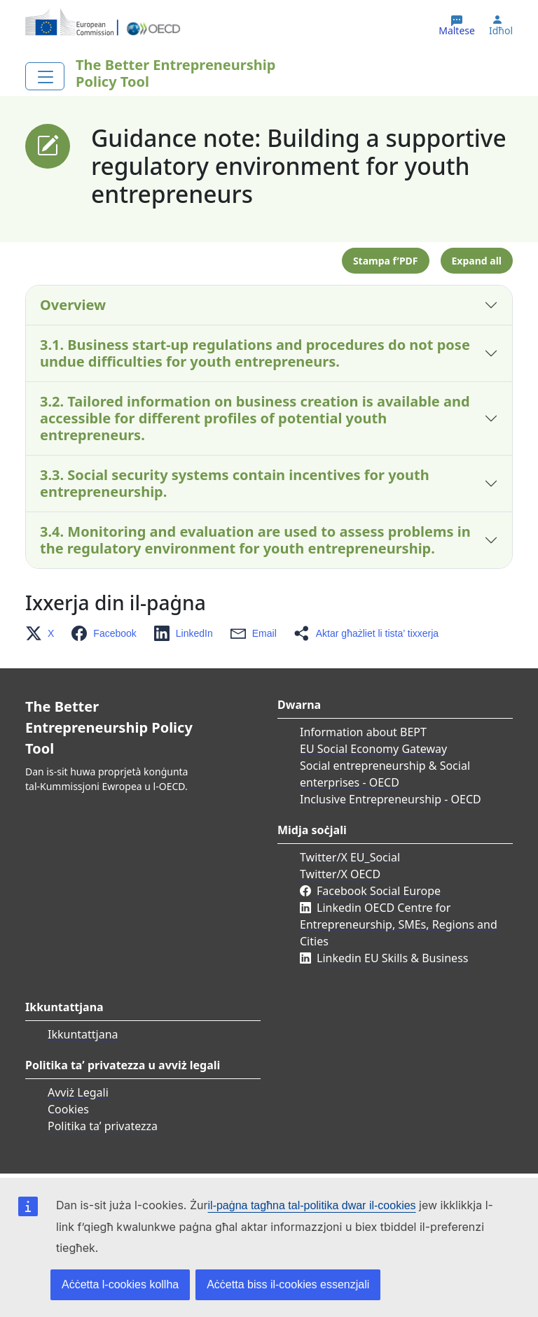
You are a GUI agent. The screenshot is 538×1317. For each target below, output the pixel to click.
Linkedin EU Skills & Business (392, 958)
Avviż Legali (78, 1092)
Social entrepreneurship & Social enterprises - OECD (385, 774)
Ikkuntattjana (83, 1034)
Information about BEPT (363, 732)
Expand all (477, 260)
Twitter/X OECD (340, 874)
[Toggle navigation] (44, 76)
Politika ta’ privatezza (103, 1126)
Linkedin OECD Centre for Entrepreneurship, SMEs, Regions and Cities (398, 924)
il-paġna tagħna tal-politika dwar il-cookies (312, 1205)
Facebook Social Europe (379, 891)
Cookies (68, 1109)
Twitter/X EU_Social (350, 857)
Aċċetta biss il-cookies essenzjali (288, 1284)
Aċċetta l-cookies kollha (120, 1284)
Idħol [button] (501, 31)
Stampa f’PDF (385, 260)
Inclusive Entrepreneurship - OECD (390, 799)
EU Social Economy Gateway (373, 748)
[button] (43, 633)
